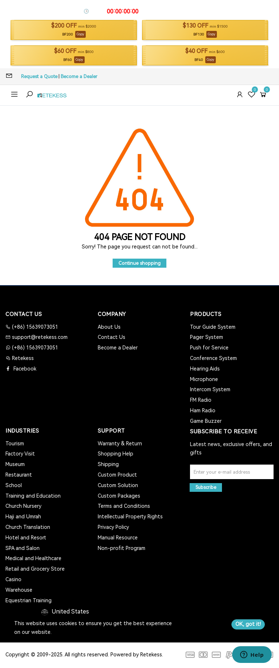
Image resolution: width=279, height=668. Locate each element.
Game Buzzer (206, 421)
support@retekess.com (39, 337)
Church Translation (27, 527)
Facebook (24, 369)
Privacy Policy (113, 527)
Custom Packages (119, 496)
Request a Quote (39, 76)
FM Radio (200, 400)
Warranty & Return (120, 443)
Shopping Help (115, 454)
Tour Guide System (212, 327)
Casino (13, 579)
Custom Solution (118, 485)
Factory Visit (20, 454)
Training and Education (33, 496)
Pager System (206, 337)
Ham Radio (202, 410)
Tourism (14, 443)
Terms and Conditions (124, 506)
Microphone (204, 379)
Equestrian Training (28, 600)
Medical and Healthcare (33, 558)
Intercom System (210, 389)
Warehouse (18, 590)
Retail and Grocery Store (35, 569)
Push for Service (209, 348)
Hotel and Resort (25, 538)
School (13, 485)
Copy (80, 34)
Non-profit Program (121, 548)
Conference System (213, 358)
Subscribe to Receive (223, 431)
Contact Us (111, 337)
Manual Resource (118, 538)
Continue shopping (139, 263)
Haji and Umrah (23, 516)
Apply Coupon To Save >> (169, 11)
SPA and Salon (22, 548)
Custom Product (117, 475)
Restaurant (18, 475)
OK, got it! (248, 624)
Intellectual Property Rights (130, 516)
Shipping (108, 464)
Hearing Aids (205, 369)
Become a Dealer (79, 76)
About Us (109, 327)
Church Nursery (23, 506)
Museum (15, 464)
